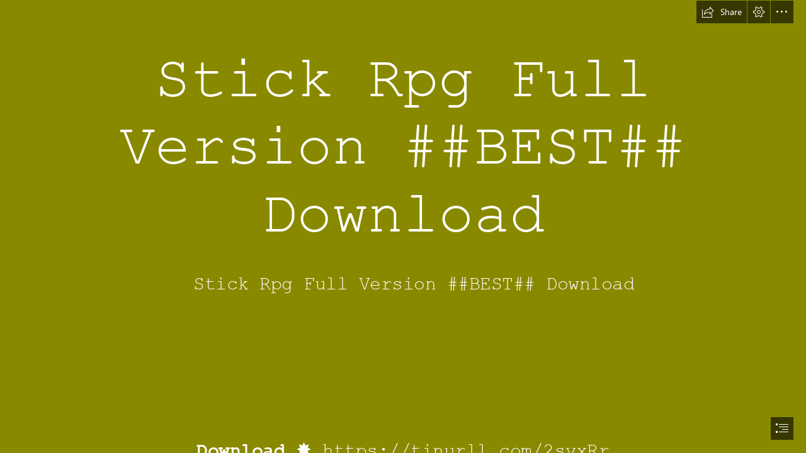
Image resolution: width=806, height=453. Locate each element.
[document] (403, 226)
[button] (721, 12)
